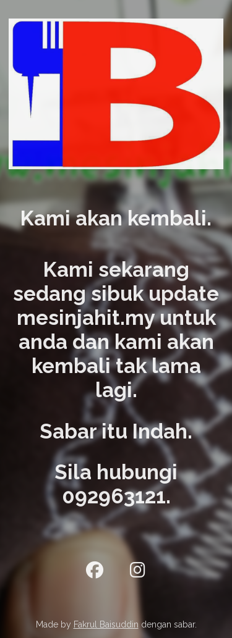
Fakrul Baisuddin (106, 624)
